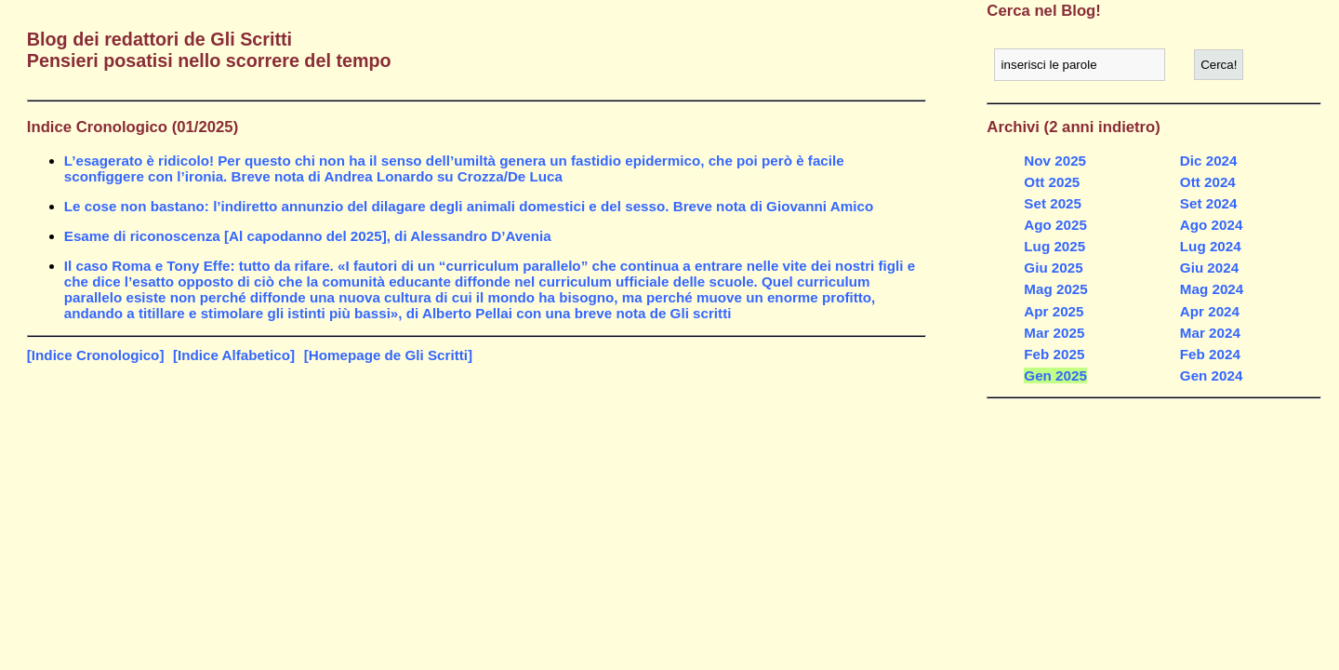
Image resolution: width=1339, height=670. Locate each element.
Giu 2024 (1209, 267)
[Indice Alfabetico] (234, 355)
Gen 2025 (1055, 375)
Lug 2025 (1054, 246)
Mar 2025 (1054, 333)
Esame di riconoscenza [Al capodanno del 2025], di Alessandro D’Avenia (307, 236)
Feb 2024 (1210, 354)
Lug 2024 (1210, 246)
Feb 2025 (1054, 354)
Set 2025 (1052, 203)
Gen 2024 (1211, 375)
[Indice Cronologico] (96, 355)
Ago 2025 (1055, 225)
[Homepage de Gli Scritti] (388, 355)
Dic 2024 (1209, 160)
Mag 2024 (1211, 289)
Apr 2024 (1210, 311)
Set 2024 (1209, 203)
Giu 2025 (1053, 267)
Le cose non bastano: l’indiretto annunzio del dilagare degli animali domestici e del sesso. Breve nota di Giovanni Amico (468, 206)
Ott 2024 (1208, 182)
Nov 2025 (1055, 160)
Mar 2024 (1210, 333)
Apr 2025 (1053, 311)
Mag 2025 (1055, 289)
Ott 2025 (1052, 182)
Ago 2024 (1211, 225)
